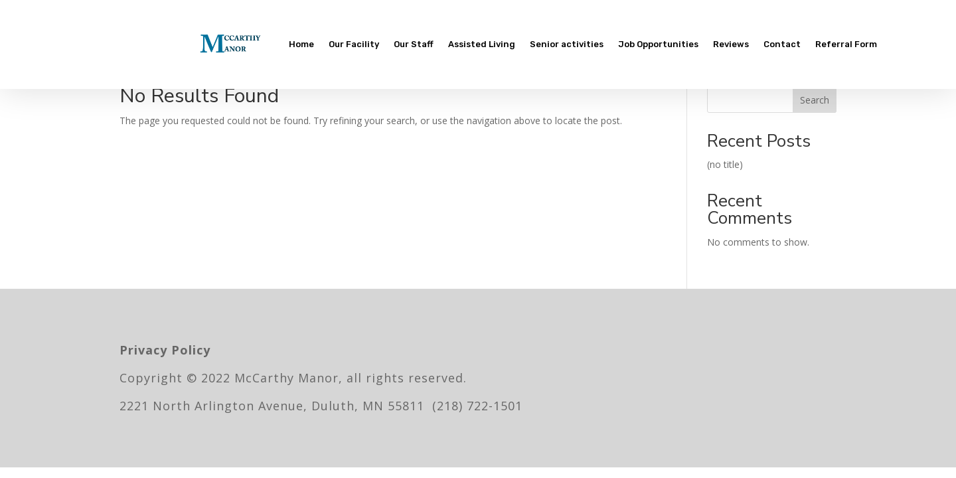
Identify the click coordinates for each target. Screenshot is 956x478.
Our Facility (354, 44)
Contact (782, 44)
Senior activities (566, 44)
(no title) (725, 164)
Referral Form (846, 44)
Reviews (731, 44)
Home (301, 44)
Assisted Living (481, 44)
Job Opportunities (658, 44)
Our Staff (414, 44)
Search (814, 100)
